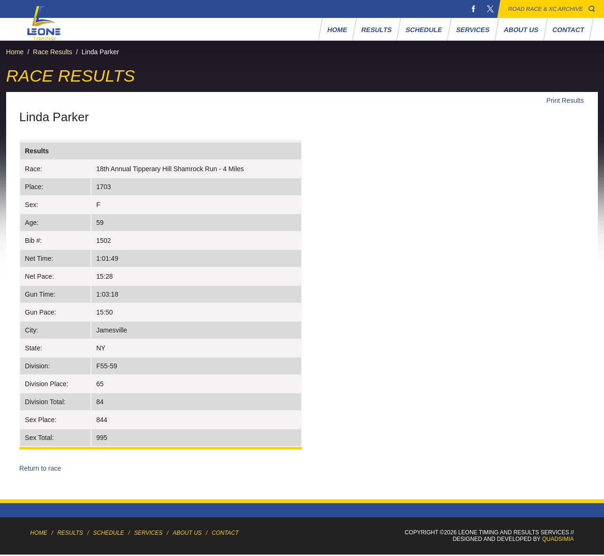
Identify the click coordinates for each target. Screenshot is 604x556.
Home (337, 29)
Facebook (473, 9)
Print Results (565, 100)
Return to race (40, 468)
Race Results (52, 52)
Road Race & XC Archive (546, 9)
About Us (521, 29)
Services (473, 29)
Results (377, 29)
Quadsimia (558, 539)
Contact (568, 29)
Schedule (424, 29)
